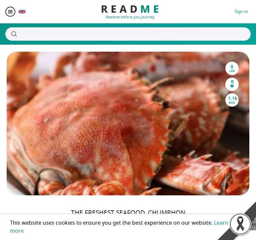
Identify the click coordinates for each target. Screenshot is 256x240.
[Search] (128, 34)
